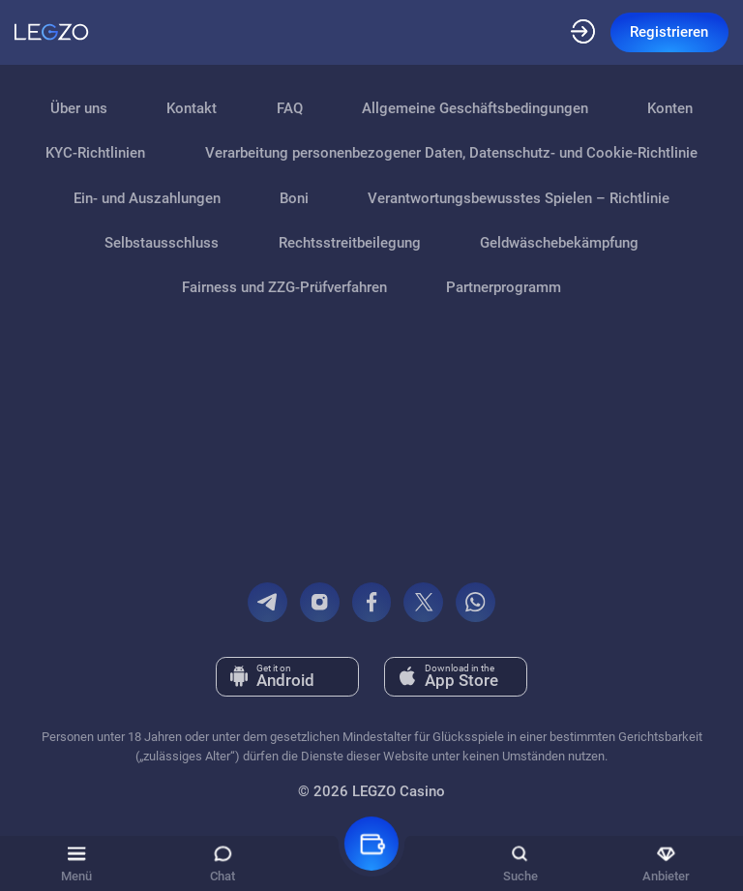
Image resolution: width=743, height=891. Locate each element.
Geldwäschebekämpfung (559, 243)
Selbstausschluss (161, 243)
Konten (670, 108)
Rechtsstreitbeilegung (350, 243)
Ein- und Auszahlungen (147, 198)
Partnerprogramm (503, 287)
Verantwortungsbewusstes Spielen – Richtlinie (518, 198)
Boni (294, 198)
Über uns (78, 108)
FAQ (290, 108)
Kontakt (191, 108)
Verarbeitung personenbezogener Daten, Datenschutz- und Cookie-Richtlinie (451, 153)
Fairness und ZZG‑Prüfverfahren (284, 287)
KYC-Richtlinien (95, 153)
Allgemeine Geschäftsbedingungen (475, 108)
